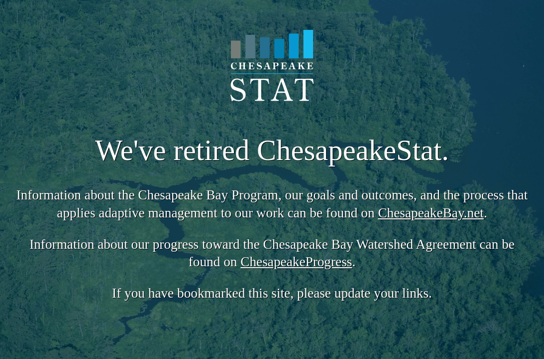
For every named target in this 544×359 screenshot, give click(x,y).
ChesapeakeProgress (296, 261)
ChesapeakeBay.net (430, 212)
